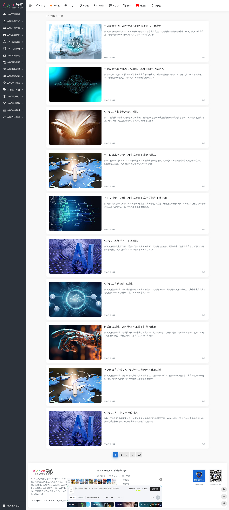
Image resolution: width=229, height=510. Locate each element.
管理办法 (101, 476)
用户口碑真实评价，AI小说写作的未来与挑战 (130, 154)
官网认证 (113, 476)
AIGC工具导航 (37, 479)
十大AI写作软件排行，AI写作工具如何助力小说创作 (134, 68)
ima (55, 488)
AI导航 (50, 491)
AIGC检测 (47, 488)
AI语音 (64, 485)
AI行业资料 (110, 57)
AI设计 (56, 485)
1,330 (138, 455)
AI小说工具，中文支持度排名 (121, 412)
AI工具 (40, 494)
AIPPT (62, 488)
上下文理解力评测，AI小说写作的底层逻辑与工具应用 (135, 197)
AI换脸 (38, 488)
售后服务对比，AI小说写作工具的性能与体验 (130, 326)
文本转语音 (40, 491)
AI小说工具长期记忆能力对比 (121, 111)
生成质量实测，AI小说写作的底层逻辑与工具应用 (133, 25)
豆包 (57, 491)
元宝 (64, 491)
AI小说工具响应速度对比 (118, 283)
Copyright (35, 500)
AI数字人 (47, 485)
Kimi (33, 494)
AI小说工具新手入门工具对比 (121, 240)
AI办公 (38, 485)
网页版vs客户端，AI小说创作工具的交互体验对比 (133, 369)
